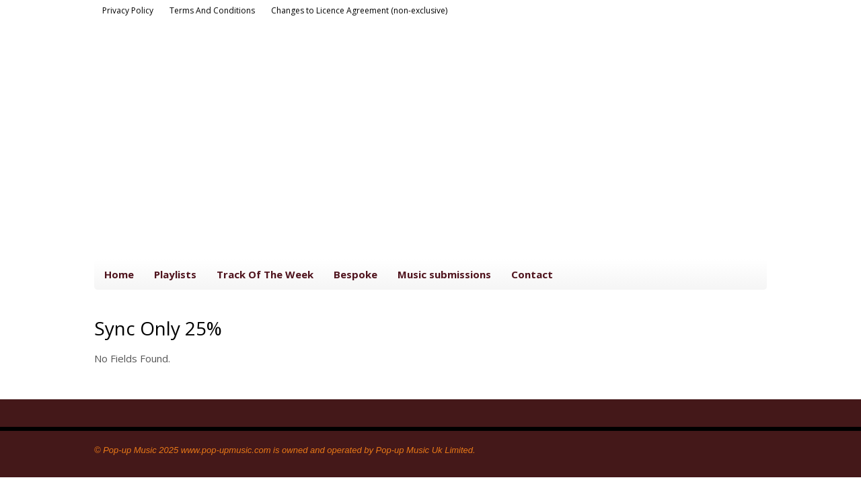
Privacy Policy (127, 10)
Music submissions (444, 274)
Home (119, 274)
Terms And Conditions (212, 10)
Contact (532, 274)
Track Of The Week (265, 274)
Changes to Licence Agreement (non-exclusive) (359, 10)
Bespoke (355, 274)
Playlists (175, 274)
